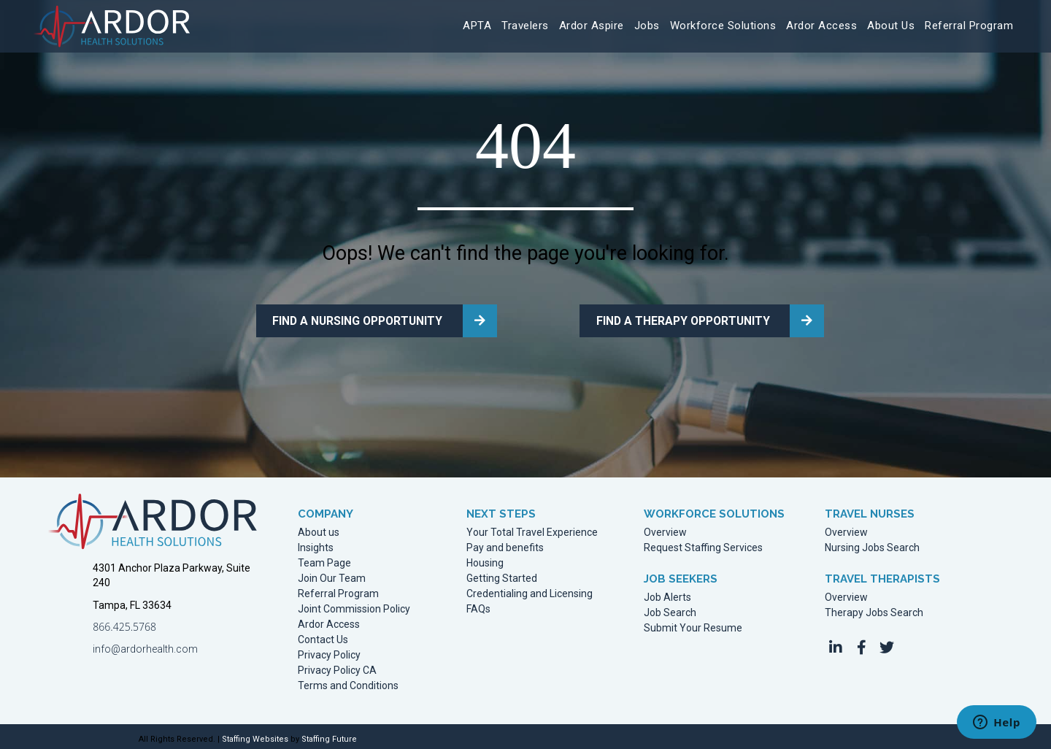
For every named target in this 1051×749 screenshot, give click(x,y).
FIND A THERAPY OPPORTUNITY (672, 319)
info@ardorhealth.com (145, 645)
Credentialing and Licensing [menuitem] (529, 590)
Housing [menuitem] (485, 559)
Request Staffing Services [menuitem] (703, 544)
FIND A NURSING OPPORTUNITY (348, 319)
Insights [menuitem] (316, 544)
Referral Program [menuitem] (338, 590)
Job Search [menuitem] (670, 609)
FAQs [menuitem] (478, 605)
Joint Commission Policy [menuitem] (354, 605)
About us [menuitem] (318, 528)
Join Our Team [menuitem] (332, 574)
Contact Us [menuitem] (323, 636)
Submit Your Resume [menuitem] (693, 624)
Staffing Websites (255, 735)
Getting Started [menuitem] (501, 574)
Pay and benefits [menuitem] (505, 544)
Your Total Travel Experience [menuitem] (532, 528)
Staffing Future (329, 735)
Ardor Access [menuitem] (329, 620)
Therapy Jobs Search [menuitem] (874, 609)
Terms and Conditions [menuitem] (348, 682)
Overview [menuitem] (665, 528)
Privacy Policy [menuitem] (329, 651)
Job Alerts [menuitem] (667, 593)
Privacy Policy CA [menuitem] (337, 666)
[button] (836, 644)
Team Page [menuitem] (324, 559)
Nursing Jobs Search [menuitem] (872, 544)
